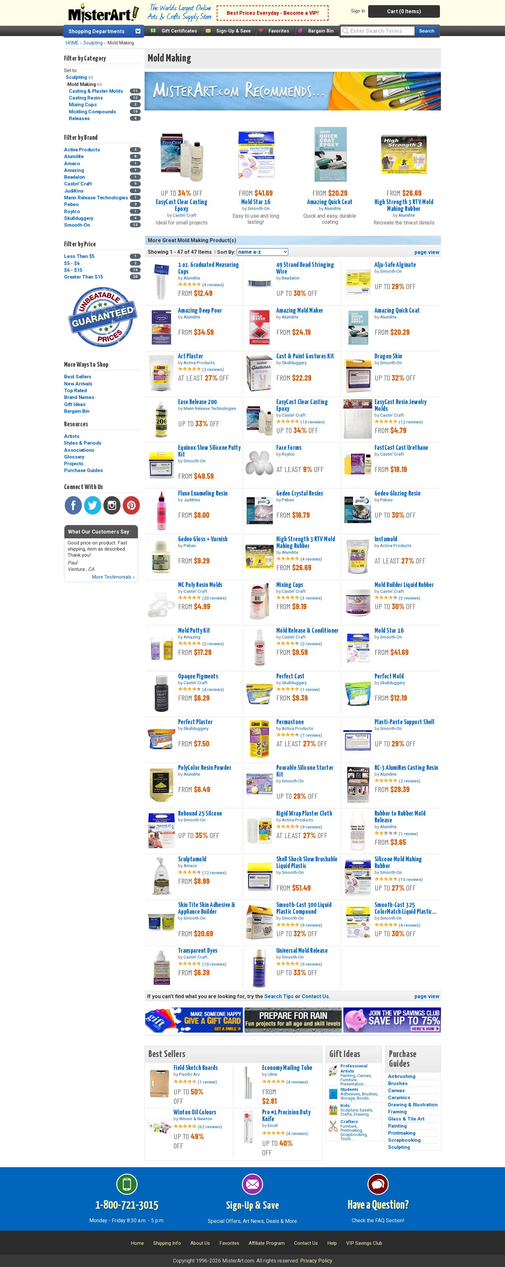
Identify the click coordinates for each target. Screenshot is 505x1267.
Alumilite (74, 156)
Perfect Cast (290, 676)
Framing (397, 1112)
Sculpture (349, 1110)
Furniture (348, 1079)
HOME (72, 43)
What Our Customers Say (98, 532)
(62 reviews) (210, 1126)
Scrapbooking (353, 1134)
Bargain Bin (321, 31)
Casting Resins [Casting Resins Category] (86, 98)
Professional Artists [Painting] (353, 1068)
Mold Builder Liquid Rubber (404, 585)
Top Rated (75, 390)
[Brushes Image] (333, 1094)
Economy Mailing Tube (287, 1068)
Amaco (72, 163)
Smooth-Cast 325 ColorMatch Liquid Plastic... (405, 908)
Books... (364, 1098)
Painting (347, 1075)
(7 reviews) (311, 735)
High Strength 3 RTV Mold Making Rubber (404, 205)
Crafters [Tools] (349, 1121)
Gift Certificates (179, 31)
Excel (273, 1125)
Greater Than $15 (83, 277)
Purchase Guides (83, 470)
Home (137, 1243)
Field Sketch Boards (196, 1068)
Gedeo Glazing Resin (397, 493)
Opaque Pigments (198, 676)
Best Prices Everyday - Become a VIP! (273, 13)
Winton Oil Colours (195, 1112)
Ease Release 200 (197, 402)
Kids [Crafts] (345, 1105)
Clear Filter (90, 77)
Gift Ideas (75, 404)
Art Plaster (190, 356)
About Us (200, 1243)
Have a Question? (378, 1205)
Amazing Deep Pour (200, 310)
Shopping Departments (97, 31)
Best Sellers (77, 377)
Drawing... (363, 1114)
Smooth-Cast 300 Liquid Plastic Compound (304, 908)
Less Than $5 (79, 256)
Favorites (279, 31)
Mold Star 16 (255, 202)
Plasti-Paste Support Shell (404, 722)
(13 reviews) (312, 421)
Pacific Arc (189, 1074)
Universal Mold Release (302, 951)
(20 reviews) (214, 597)
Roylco (72, 211)
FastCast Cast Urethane (401, 448)
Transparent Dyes (198, 951)
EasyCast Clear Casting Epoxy (182, 205)
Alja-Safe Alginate (395, 265)
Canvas (364, 1075)
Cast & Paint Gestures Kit (305, 356)
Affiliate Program (267, 1243)
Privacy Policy (316, 1261)
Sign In (358, 11)
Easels (366, 1110)
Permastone (290, 722)
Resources (76, 424)
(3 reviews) (311, 597)
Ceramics (399, 1098)
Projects (73, 464)
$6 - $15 (73, 270)
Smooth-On (77, 225)
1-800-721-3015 (126, 1205)
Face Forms (288, 448)
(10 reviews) (214, 964)
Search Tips (279, 996)
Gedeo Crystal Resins (299, 493)
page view (426, 252)
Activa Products (82, 150)
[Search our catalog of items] (426, 31)
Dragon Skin (388, 356)
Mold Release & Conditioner (307, 631)
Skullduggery (78, 218)
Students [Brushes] (349, 1089)
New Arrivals (78, 384)
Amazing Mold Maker (299, 310)
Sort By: (226, 252)
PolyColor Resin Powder (205, 768)
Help (332, 1243)
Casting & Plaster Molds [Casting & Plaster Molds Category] (96, 91)
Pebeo (71, 204)
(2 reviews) (213, 369)
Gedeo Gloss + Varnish (203, 539)
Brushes (369, 1094)
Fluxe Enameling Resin (203, 493)
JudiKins (74, 191)
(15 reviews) (411, 879)
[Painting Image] (333, 1070)
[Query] (377, 30)
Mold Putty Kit (194, 631)
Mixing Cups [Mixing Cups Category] (83, 105)
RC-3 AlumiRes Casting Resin (406, 768)
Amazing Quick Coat (330, 202)
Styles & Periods (82, 443)
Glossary (74, 457)
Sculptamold (192, 859)
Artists (71, 436)
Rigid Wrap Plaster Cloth (304, 813)
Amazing (74, 170)
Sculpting (93, 43)
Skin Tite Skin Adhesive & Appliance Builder (206, 908)
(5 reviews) (311, 964)
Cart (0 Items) (404, 11)
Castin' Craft (78, 184)
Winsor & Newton (195, 1118)
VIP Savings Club (364, 1243)
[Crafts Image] (333, 1110)
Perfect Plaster (195, 722)
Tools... (347, 1138)
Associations (79, 450)
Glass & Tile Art (406, 1119)
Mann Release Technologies (96, 198)
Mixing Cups (289, 585)
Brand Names (79, 397)
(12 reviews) (411, 421)
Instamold (386, 539)
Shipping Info (167, 1243)
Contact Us (315, 996)
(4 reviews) (213, 284)
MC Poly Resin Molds (200, 585)
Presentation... (353, 1084)
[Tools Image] (333, 1126)
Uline (272, 1074)
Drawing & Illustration (413, 1105)
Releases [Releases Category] (80, 118)
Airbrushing (401, 1076)
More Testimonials (113, 577)
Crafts (346, 1114)
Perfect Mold (389, 676)
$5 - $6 (72, 263)
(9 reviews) (311, 826)
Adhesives (350, 1094)
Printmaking (351, 1130)
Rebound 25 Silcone (200, 813)
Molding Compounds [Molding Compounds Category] (93, 112)
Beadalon (74, 177)
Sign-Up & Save (233, 31)
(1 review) (310, 689)
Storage (347, 1098)
